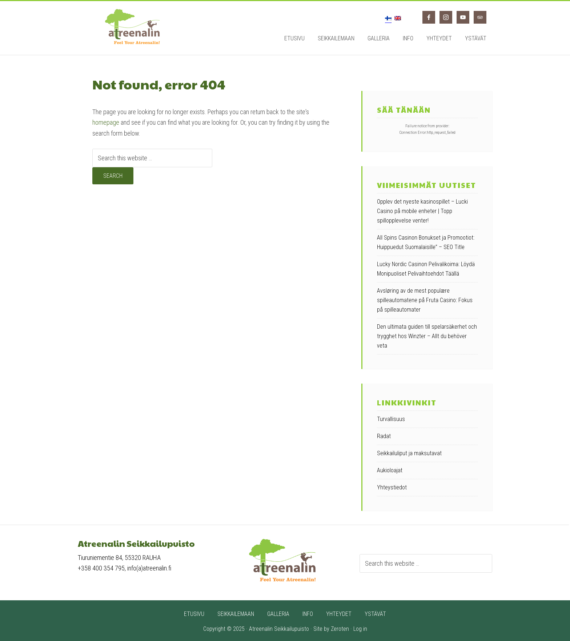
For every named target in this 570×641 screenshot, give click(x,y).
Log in (360, 628)
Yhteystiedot (392, 487)
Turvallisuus (391, 419)
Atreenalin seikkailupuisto (132, 26)
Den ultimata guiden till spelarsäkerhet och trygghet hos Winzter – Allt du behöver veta (427, 336)
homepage (105, 122)
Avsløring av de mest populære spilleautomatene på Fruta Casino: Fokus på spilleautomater (425, 300)
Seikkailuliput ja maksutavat (409, 453)
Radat (384, 436)
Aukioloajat (389, 470)
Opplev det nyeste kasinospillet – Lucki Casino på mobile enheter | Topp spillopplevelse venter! (422, 211)
